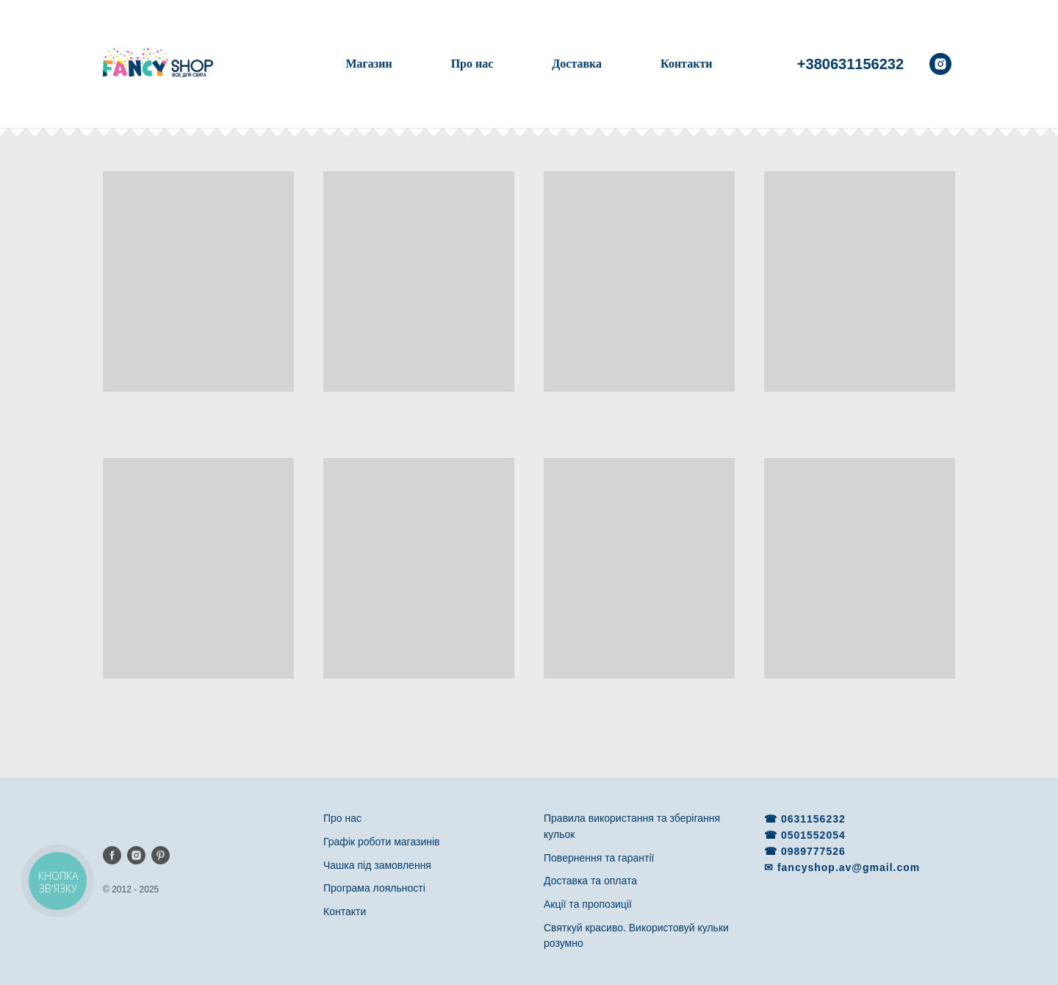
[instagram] (940, 64)
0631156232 (813, 819)
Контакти (686, 63)
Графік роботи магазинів (381, 842)
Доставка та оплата (590, 880)
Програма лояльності (374, 888)
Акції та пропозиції (588, 904)
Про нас (472, 63)
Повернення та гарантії (599, 858)
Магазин (368, 63)
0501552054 (813, 835)
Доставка (577, 63)
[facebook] (112, 855)
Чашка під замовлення (377, 865)
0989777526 (813, 851)
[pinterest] (160, 855)
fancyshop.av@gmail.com (848, 867)
